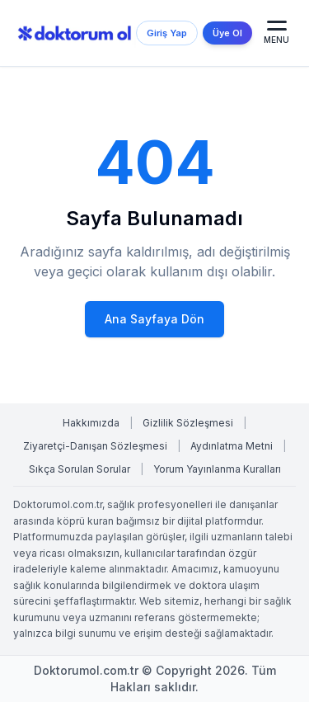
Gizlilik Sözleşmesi (188, 423)
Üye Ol (227, 33)
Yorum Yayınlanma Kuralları (217, 469)
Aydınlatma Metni (231, 446)
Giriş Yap (167, 33)
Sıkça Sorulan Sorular (79, 469)
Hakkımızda (91, 423)
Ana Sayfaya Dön (154, 319)
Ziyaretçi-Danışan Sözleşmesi (95, 446)
